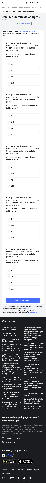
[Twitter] (24, 478)
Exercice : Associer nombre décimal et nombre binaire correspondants (11, 387)
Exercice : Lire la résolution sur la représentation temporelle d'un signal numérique (11, 405)
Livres (20, 470)
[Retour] (4, 3)
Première (13, 8)
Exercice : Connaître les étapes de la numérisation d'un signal (11, 379)
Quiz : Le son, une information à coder (9, 334)
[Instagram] (29, 478)
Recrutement (6, 473)
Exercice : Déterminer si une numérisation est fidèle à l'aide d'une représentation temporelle (34, 346)
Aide (12, 470)
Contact (4, 470)
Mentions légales (32, 470)
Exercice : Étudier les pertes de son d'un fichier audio (34, 408)
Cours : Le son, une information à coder (9, 329)
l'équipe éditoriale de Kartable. (26, 31)
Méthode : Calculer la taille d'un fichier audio (11, 340)
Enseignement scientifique (29, 8)
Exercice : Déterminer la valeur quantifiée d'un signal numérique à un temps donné (10, 395)
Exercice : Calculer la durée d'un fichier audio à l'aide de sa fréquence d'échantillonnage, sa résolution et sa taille (33, 357)
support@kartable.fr (12, 438)
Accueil (4, 8)
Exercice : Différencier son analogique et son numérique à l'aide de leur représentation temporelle (11, 348)
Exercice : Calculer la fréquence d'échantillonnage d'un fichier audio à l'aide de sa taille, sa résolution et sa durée (33, 369)
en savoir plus (25, 308)
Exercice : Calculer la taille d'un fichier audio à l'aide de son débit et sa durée (33, 401)
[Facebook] (18, 478)
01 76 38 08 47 (34, 3)
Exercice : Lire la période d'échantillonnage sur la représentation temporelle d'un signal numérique (11, 357)
